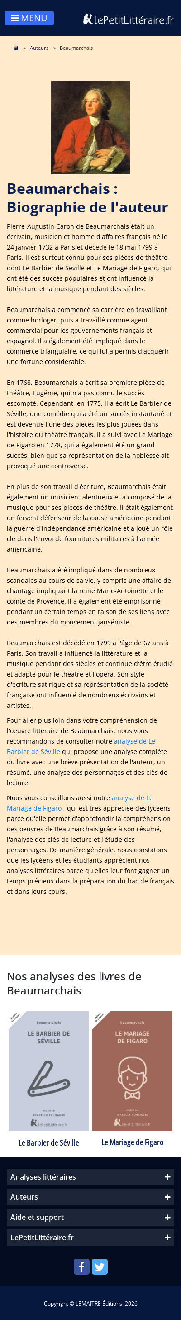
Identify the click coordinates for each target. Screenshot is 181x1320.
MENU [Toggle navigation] (29, 18)
